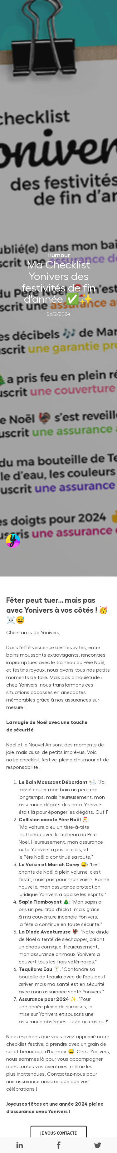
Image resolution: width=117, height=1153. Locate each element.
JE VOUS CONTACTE (58, 1133)
